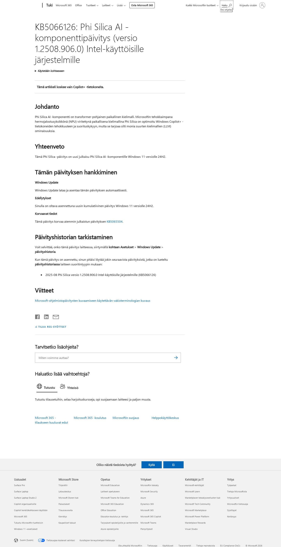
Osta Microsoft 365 (145, 5)
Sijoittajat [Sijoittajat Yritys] (232, 510)
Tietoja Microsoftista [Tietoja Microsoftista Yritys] (237, 491)
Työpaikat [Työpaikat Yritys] (231, 485)
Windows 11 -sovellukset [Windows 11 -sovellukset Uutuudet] (25, 528)
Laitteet (108, 5)
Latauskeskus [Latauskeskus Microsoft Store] (65, 491)
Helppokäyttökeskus (165, 418)
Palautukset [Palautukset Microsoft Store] (64, 503)
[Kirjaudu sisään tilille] (252, 5)
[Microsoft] (27, 5)
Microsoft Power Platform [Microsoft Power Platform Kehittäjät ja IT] (197, 516)
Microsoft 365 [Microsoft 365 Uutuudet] (20, 516)
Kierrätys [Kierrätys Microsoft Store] (63, 516)
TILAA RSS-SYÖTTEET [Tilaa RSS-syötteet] (52, 326)
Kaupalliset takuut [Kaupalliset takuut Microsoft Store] (67, 522)
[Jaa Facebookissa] (37, 316)
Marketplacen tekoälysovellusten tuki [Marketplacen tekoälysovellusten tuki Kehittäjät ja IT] (202, 497)
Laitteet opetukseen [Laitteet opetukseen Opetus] (110, 491)
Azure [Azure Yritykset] (143, 497)
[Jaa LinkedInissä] (44, 316)
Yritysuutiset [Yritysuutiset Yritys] (233, 497)
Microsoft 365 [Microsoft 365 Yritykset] (147, 510)
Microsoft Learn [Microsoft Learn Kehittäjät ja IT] (192, 491)
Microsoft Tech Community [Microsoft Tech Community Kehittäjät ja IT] (197, 503)
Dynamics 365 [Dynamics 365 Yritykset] (147, 503)
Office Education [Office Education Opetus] (108, 510)
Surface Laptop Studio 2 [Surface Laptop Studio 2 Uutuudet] (25, 497)
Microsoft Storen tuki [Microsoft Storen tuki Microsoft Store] (68, 497)
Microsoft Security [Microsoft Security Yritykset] (149, 491)
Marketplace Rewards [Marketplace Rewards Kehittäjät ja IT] (195, 522)
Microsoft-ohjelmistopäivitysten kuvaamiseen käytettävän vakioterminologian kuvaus (92, 300)
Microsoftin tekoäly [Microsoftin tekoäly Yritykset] (149, 485)
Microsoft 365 (64, 5)
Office (79, 5)
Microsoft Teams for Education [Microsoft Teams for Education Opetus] (115, 497)
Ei (173, 465)
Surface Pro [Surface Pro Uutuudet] (19, 485)
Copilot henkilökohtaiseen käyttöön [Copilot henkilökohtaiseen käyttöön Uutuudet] (30, 510)
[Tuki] (49, 5)
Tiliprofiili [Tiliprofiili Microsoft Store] (63, 485)
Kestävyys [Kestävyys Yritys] (231, 516)
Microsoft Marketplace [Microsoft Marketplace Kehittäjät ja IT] (195, 510)
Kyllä (152, 465)
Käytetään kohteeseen (51, 71)
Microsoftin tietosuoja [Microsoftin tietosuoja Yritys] (237, 503)
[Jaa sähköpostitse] (54, 316)
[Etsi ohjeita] (226, 5)
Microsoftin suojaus (126, 418)
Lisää (123, 5)
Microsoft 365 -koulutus (90, 418)
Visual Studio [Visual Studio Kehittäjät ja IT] (191, 528)
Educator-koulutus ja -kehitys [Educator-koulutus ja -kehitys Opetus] (114, 516)
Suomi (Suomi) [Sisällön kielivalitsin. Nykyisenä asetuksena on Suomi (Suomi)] (26, 540)
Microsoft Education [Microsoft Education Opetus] (110, 485)
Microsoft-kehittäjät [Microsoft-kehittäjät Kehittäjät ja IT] (194, 485)
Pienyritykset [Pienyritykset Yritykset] (146, 528)
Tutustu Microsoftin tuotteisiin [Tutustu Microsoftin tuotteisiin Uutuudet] (28, 522)
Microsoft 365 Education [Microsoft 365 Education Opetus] (112, 503)
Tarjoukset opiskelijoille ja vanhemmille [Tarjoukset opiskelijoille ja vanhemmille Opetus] (119, 522)
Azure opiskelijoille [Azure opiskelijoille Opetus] (110, 528)
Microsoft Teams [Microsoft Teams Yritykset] (148, 522)
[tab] (46, 387)
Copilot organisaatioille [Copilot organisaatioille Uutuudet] (25, 503)
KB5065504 (115, 221)
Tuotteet (92, 5)
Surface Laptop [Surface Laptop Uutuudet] (21, 491)
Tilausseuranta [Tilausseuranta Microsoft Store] (66, 510)
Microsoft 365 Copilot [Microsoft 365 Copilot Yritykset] (150, 516)
